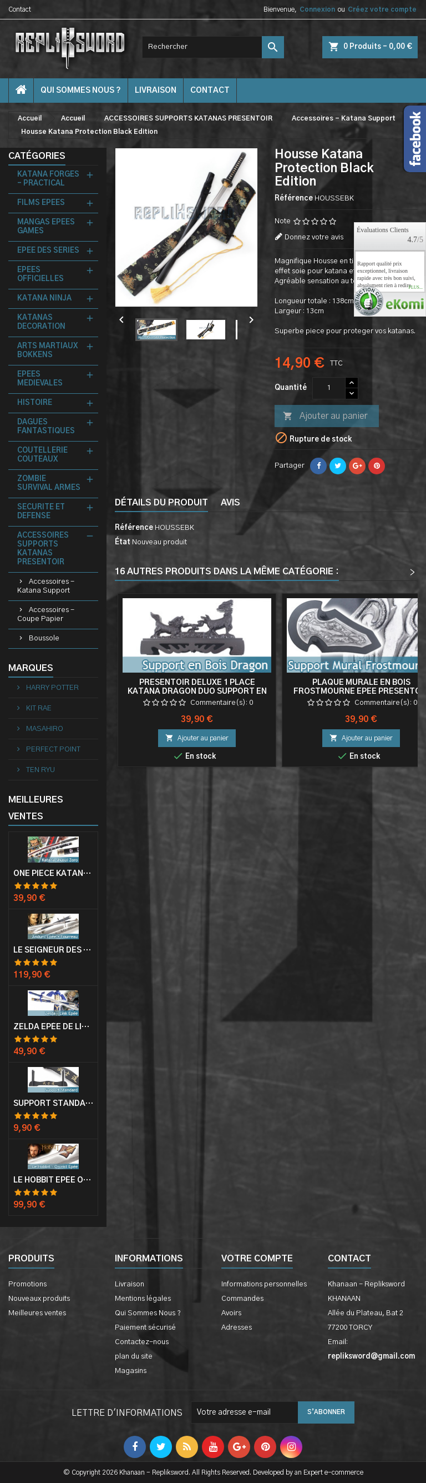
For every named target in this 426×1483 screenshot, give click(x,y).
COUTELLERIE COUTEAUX (42, 455)
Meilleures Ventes (35, 808)
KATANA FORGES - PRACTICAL (48, 179)
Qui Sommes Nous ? (80, 90)
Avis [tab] (230, 502)
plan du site (134, 1356)
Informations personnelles (264, 1284)
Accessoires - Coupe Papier (45, 615)
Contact (19, 9)
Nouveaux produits (39, 1298)
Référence (294, 198)
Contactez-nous (142, 1342)
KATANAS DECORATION (41, 322)
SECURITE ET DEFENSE (41, 512)
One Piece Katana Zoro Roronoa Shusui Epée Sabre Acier (53, 874)
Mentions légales (143, 1298)
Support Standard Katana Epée (53, 1104)
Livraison (155, 90)
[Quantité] (329, 388)
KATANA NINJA (44, 298)
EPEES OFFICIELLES (40, 275)
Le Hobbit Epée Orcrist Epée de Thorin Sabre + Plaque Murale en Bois (53, 1180)
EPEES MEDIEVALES (40, 379)
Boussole (44, 638)
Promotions (27, 1284)
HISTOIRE (34, 403)
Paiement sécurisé (145, 1327)
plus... (415, 287)
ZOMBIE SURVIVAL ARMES (48, 483)
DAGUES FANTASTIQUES (46, 427)
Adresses (236, 1327)
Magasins (130, 1371)
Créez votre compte (382, 9)
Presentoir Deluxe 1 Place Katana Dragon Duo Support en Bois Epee (197, 691)
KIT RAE (38, 708)
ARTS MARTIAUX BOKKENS (47, 351)
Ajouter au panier (325, 416)
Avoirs (231, 1313)
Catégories (36, 156)
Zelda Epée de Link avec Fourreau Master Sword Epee (53, 1027)
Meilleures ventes (37, 1313)
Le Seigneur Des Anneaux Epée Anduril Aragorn (53, 950)
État (122, 542)
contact (210, 90)
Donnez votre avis (314, 237)
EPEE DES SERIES (48, 250)
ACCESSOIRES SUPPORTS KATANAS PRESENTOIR (43, 549)
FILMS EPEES (41, 203)
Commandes (242, 1298)
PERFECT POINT (52, 749)
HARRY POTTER (51, 688)
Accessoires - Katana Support (45, 586)
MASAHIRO (43, 729)
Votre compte (257, 1258)
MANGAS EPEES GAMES (46, 227)
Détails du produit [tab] (161, 502)
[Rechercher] (213, 47)
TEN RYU (39, 770)
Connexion (317, 9)
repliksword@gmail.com (371, 1356)
